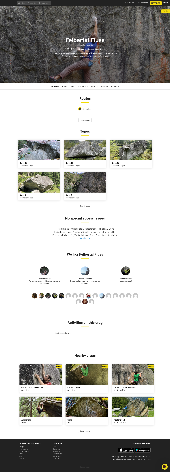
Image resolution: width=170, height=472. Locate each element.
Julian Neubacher (85, 279)
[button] (165, 467)
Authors (115, 86)
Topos (65, 86)
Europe (21, 447)
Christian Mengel (44, 279)
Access (104, 86)
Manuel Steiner (126, 279)
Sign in (165, 3)
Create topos (143, 3)
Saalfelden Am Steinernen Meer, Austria (89, 49)
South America (24, 451)
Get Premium (155, 3)
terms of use (145, 459)
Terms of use (57, 451)
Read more (103, 56)
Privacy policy (57, 454)
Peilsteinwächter (86, 45)
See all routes (85, 120)
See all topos (85, 206)
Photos (94, 86)
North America (23, 449)
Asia (20, 456)
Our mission (57, 456)
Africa (21, 454)
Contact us (56, 449)
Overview (55, 86)
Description (83, 86)
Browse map (129, 3)
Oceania (21, 458)
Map (72, 86)
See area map (85, 431)
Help (54, 447)
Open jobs (56, 458)
